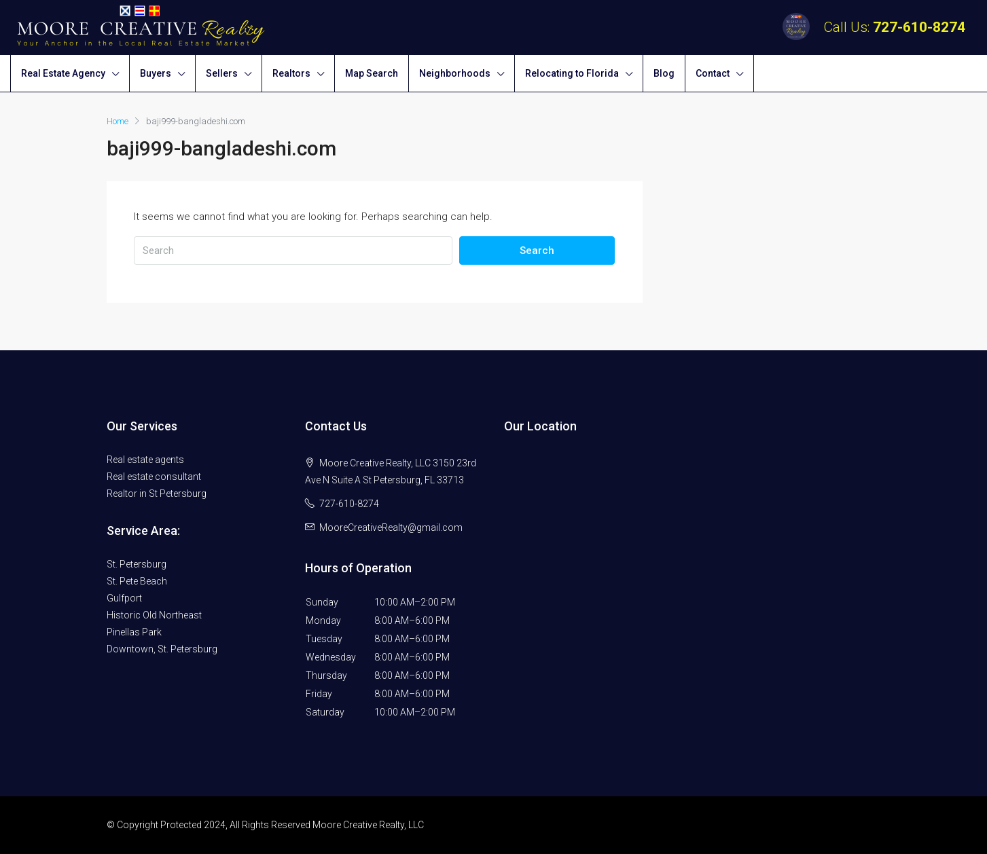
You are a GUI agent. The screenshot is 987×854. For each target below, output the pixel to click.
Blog (664, 73)
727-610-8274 (919, 27)
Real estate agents (145, 459)
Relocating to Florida (572, 73)
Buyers (155, 73)
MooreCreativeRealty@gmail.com (391, 527)
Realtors (291, 73)
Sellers (222, 73)
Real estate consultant (154, 476)
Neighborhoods (454, 73)
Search (537, 250)
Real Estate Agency (63, 73)
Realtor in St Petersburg (157, 493)
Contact (713, 73)
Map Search (371, 73)
